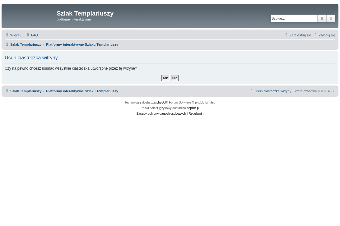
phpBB (161, 102)
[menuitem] (32, 35)
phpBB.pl (193, 108)
